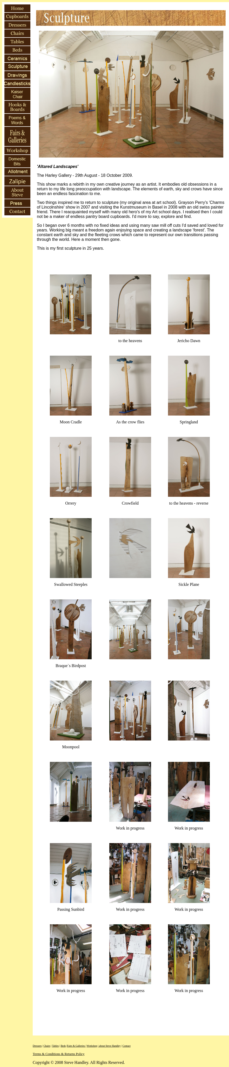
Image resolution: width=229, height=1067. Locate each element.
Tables (55, 1045)
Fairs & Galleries (76, 1045)
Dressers (37, 1045)
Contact (127, 1045)
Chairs (46, 1045)
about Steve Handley (109, 1045)
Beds (63, 1045)
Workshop (92, 1045)
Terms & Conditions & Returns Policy (59, 1054)
